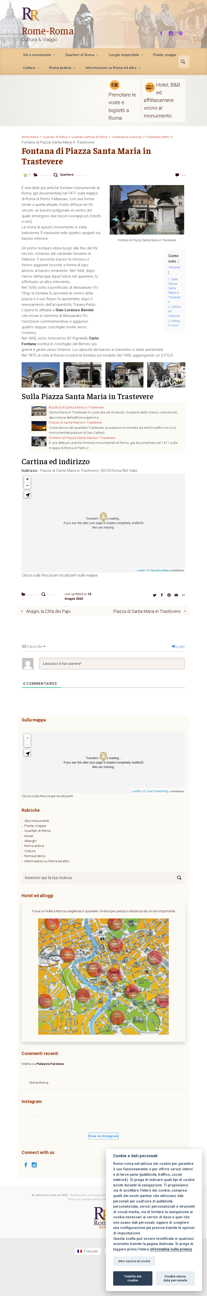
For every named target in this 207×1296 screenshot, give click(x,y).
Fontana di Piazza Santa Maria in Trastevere (82, 442)
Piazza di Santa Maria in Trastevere (87, 174)
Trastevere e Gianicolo (88, 179)
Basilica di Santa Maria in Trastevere (76, 412)
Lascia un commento (169, 177)
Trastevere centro (60, 179)
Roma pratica (34, 888)
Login (178, 678)
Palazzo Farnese (50, 1096)
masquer (174, 272)
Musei (28, 867)
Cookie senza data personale (175, 1278)
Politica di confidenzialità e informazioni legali (97, 1231)
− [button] (27, 490)
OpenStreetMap (159, 574)
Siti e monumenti (36, 852)
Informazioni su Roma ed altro (46, 893)
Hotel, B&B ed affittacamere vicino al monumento (162, 100)
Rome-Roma (52, 29)
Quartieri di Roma (37, 862)
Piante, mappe (35, 858)
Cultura (29, 883)
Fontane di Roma (51, 174)
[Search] (179, 909)
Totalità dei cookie (132, 1278)
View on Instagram (103, 1168)
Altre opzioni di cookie (134, 1261)
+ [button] (27, 484)
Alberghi (30, 873)
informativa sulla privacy (171, 1249)
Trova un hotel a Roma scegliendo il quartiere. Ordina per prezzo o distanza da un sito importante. (103, 943)
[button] (27, 499)
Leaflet (141, 574)
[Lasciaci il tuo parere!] (112, 695)
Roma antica (34, 878)
